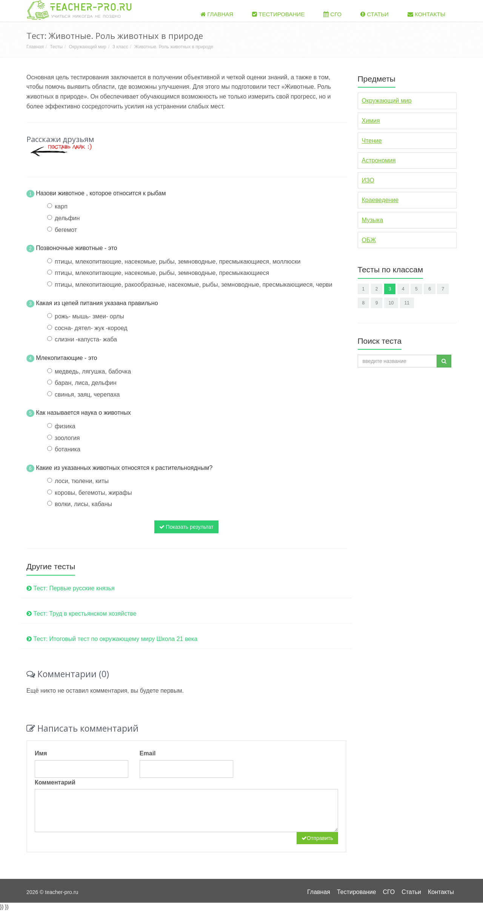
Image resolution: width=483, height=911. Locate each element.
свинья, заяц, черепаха (87, 394)
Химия (371, 120)
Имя (41, 753)
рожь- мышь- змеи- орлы (89, 316)
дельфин (67, 218)
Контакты (426, 14)
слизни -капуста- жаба (86, 339)
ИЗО (368, 180)
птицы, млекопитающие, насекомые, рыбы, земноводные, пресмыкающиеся (162, 273)
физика (65, 426)
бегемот (66, 230)
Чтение (372, 140)
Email (148, 753)
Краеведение (380, 200)
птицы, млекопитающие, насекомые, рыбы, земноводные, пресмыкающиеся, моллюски (177, 261)
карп (61, 206)
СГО (332, 14)
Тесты (56, 46)
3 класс (120, 46)
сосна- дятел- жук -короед (91, 328)
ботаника (67, 449)
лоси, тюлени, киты (82, 481)
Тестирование (278, 14)
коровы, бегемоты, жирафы (93, 492)
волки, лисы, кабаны (83, 504)
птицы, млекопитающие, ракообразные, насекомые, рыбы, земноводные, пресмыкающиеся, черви (193, 284)
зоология (67, 438)
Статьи (374, 14)
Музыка (372, 220)
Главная (216, 14)
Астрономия (379, 160)
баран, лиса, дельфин (86, 383)
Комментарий (55, 782)
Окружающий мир (87, 46)
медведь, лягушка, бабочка (93, 371)
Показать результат (186, 527)
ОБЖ (369, 240)
